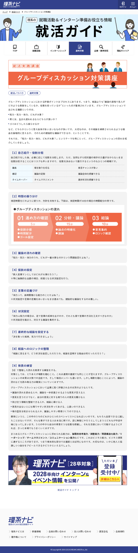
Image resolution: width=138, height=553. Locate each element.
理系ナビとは (17, 531)
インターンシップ (58, 48)
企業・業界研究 (101, 48)
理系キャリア (123, 48)
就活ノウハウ (17, 93)
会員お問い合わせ (57, 531)
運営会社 (103, 531)
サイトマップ (70, 537)
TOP (15, 48)
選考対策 (34, 93)
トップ (5, 12)
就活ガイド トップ (67, 489)
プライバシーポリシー (45, 537)
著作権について (18, 537)
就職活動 (36, 48)
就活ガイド (16, 12)
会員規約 (120, 531)
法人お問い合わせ (82, 531)
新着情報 (36, 531)
